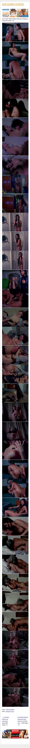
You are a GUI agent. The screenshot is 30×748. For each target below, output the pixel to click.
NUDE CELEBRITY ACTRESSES (13, 4)
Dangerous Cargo (10, 711)
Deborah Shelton (10, 709)
